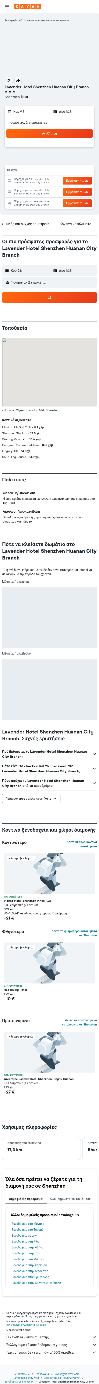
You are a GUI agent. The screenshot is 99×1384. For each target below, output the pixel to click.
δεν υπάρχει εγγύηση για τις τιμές (26, 1324)
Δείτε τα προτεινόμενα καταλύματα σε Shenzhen (79, 1022)
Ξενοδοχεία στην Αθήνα (27, 1247)
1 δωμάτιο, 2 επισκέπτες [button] (28, 122)
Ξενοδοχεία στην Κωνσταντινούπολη (36, 1283)
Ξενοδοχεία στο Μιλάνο (27, 1259)
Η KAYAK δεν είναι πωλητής (51, 1337)
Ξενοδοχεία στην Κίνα (26, 1377)
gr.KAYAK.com (22, 1374)
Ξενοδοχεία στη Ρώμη (26, 1241)
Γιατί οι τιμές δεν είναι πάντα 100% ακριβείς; (51, 1352)
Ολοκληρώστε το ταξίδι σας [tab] (70, 1199)
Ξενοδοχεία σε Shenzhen (19, 1381)
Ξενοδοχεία (42, 1374)
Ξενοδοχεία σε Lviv (24, 1235)
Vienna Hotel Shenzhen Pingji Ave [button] (27, 901)
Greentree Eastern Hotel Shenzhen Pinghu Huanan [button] (39, 1079)
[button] (7, 6)
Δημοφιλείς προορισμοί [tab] (26, 1199)
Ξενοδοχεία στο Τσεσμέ (27, 1230)
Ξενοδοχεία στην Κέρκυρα (29, 1265)
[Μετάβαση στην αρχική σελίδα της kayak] (27, 6)
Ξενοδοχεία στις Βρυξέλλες (30, 1277)
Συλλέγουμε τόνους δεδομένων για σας (51, 1344)
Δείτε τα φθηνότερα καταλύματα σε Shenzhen (74, 933)
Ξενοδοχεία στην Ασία (66, 1374)
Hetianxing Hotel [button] (15, 990)
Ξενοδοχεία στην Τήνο (26, 1253)
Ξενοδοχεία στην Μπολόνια (30, 1271)
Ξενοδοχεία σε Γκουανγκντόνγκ (62, 1377)
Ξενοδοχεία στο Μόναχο (28, 1224)
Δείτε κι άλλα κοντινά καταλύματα (82, 844)
